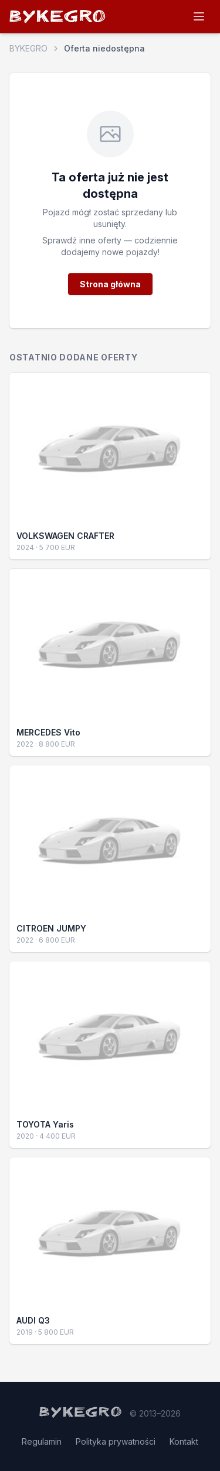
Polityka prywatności (115, 1441)
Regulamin (42, 1441)
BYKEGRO (58, 18)
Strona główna (110, 284)
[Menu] (199, 16)
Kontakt (184, 1441)
